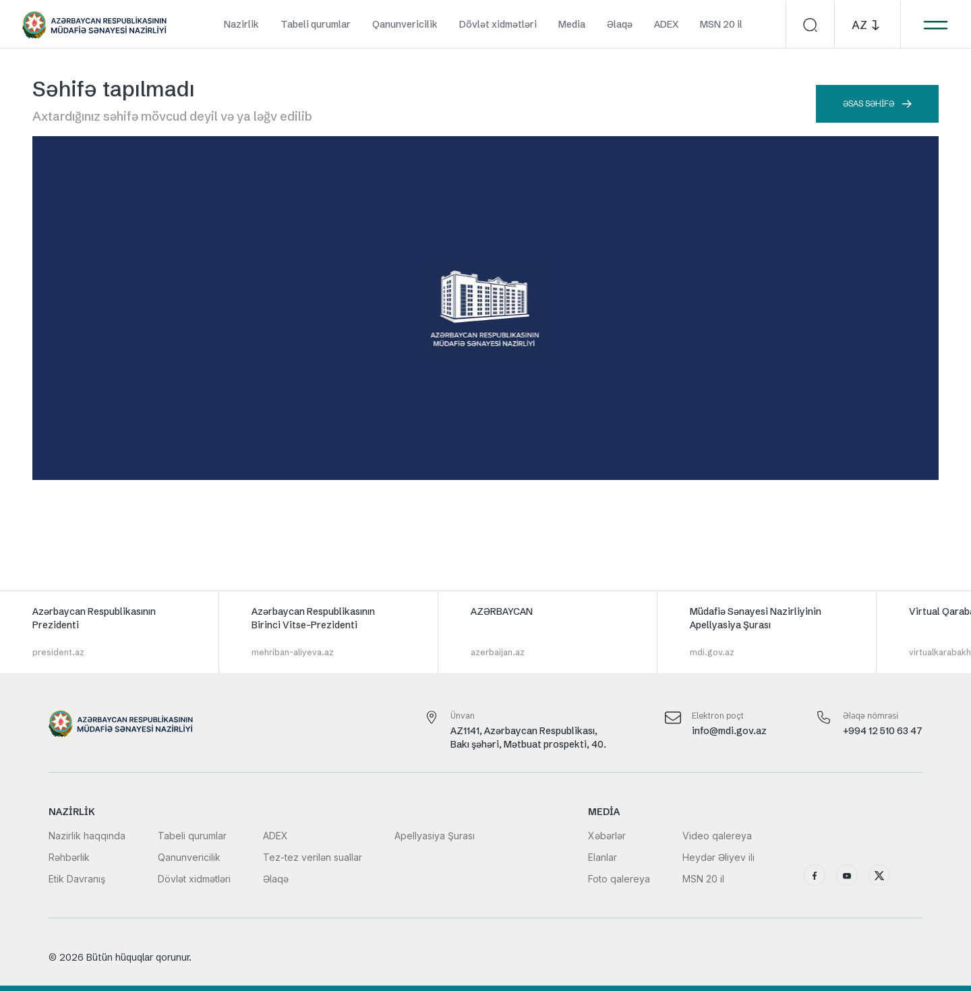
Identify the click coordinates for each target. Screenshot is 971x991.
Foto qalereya (619, 878)
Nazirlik (241, 24)
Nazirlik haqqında (87, 835)
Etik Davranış (77, 878)
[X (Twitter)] (879, 875)
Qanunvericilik (405, 24)
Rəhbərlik (69, 857)
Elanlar (602, 857)
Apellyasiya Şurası (434, 835)
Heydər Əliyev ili (718, 857)
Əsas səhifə (877, 103)
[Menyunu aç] (935, 25)
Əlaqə (619, 24)
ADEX (666, 24)
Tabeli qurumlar (316, 24)
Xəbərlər (607, 835)
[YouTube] (847, 875)
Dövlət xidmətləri (498, 24)
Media (571, 24)
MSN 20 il (721, 24)
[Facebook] (814, 875)
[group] (109, 632)
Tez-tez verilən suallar (312, 857)
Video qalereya (717, 835)
